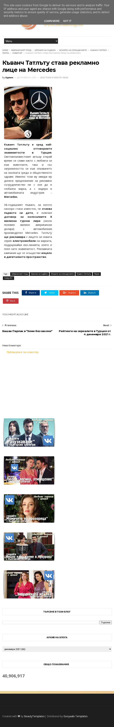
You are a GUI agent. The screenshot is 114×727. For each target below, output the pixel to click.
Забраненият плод (21, 50)
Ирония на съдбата (45, 50)
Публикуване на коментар (23, 352)
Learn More (52, 21)
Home (5, 50)
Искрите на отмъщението (73, 50)
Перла (5, 53)
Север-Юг (17, 53)
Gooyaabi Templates (76, 716)
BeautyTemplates (34, 716)
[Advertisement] (57, 384)
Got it (67, 21)
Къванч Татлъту (98, 50)
